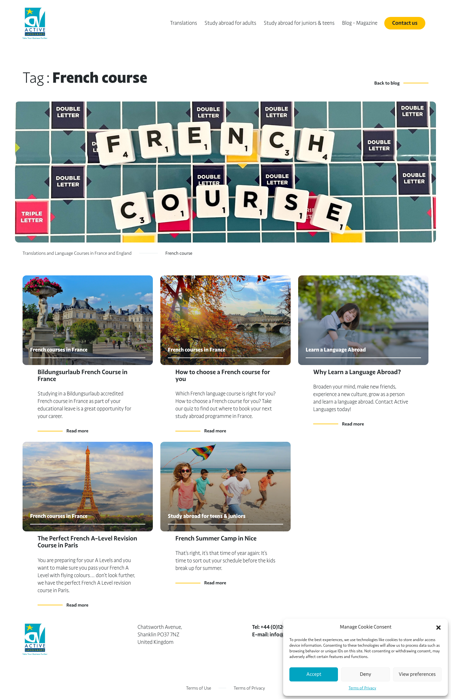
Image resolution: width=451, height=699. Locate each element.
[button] (438, 627)
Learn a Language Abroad (336, 350)
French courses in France (58, 350)
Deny (365, 674)
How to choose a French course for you (222, 375)
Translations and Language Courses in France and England (77, 253)
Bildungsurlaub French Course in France (82, 375)
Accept (313, 674)
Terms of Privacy (362, 688)
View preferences (417, 674)
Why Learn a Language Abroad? (357, 372)
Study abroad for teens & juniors (207, 516)
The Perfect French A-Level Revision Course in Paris (87, 542)
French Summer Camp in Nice (216, 538)
